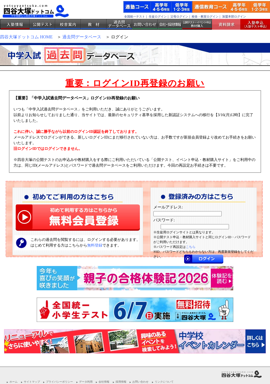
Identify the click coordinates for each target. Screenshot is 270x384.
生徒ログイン (158, 16)
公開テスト (42, 24)
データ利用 (86, 381)
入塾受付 (253, 24)
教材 (94, 24)
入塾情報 (15, 24)
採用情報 (121, 381)
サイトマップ (32, 381)
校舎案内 (68, 24)
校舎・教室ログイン (205, 16)
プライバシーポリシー (59, 381)
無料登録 (94, 245)
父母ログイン (179, 16)
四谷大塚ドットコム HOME (26, 37)
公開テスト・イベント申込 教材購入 (197, 24)
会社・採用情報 (170, 24)
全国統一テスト (134, 16)
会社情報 (104, 381)
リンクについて (164, 381)
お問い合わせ (145, 24)
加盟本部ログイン (234, 16)
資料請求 (228, 24)
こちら (190, 247)
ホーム (13, 381)
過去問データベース (119, 24)
